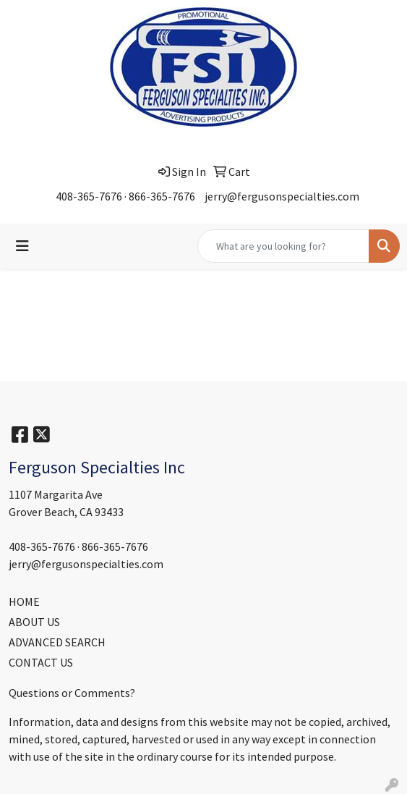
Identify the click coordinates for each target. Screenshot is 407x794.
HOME (24, 601)
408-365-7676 (89, 196)
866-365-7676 (162, 196)
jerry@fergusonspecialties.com (282, 196)
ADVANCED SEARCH (57, 642)
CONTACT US (41, 662)
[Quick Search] (283, 246)
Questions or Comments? (72, 692)
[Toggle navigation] (22, 246)
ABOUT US (34, 621)
